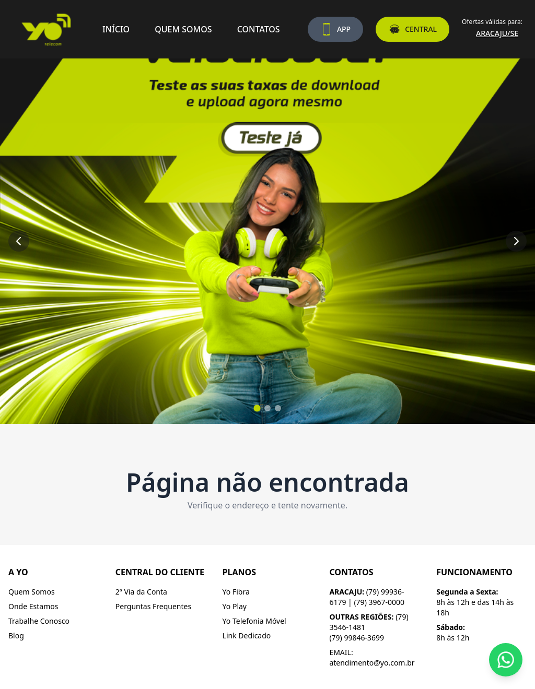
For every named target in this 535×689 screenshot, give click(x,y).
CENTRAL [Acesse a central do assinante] (412, 29)
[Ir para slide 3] (278, 408)
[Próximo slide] (516, 241)
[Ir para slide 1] (256, 408)
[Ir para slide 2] (267, 408)
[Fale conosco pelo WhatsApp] (505, 659)
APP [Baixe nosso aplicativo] (335, 29)
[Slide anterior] (18, 241)
